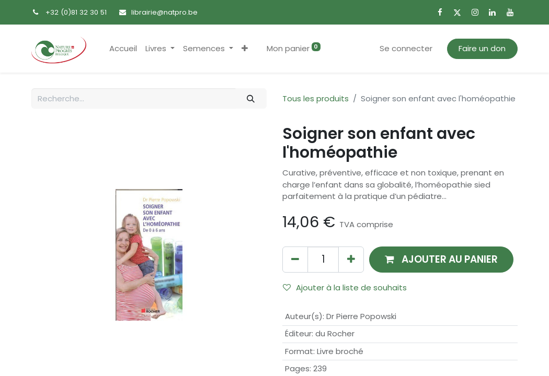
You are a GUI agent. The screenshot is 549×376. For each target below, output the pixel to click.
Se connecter (406, 48)
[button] (244, 49)
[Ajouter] (351, 259)
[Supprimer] (295, 259)
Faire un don (482, 48)
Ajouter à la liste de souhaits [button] (345, 287)
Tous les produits (315, 98)
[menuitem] (123, 49)
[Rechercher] (251, 98)
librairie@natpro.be (164, 12)
